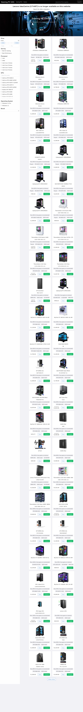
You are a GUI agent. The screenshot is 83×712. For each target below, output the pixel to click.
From (2, 40)
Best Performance (7, 53)
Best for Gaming (6, 51)
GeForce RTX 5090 (7, 92)
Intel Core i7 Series (7, 67)
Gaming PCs (19, 2)
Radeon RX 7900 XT (7, 89)
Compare (46, 60)
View (40, 60)
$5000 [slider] (17, 43)
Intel (3, 58)
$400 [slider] (2, 43)
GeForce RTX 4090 (7, 94)
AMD (3, 60)
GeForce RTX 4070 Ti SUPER (10, 82)
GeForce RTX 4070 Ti (8, 85)
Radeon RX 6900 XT (7, 99)
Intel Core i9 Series (7, 70)
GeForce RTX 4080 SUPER (9, 80)
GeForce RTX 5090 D (7, 78)
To (18, 40)
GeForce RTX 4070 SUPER (9, 87)
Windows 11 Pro (6, 103)
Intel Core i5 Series (7, 65)
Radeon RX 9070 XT (7, 96)
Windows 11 (5, 105)
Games (25, 2)
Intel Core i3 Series (7, 63)
